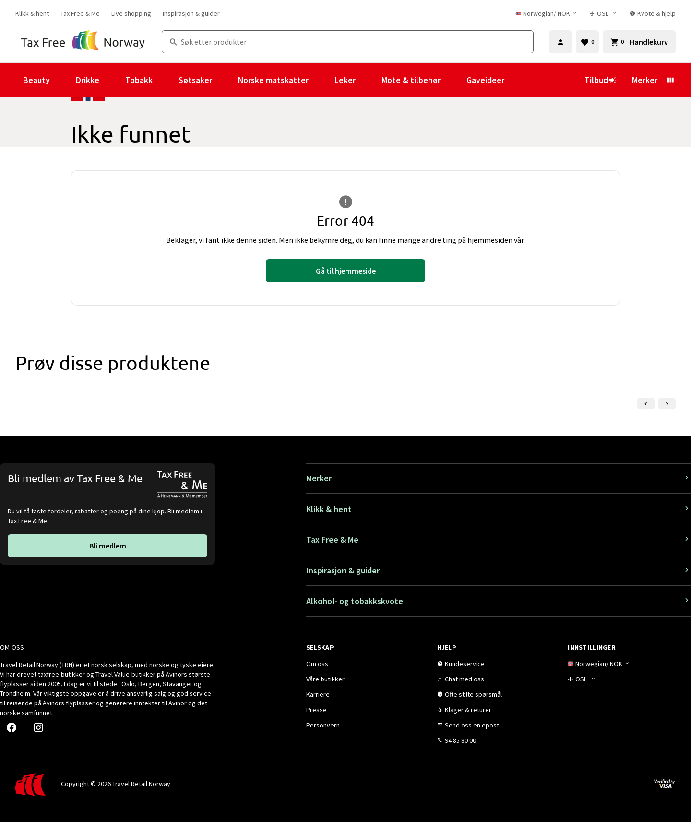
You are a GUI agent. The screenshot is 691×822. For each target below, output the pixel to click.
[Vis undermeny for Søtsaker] (225, 80)
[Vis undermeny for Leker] (368, 80)
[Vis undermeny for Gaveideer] (517, 80)
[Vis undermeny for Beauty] (63, 80)
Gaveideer (485, 79)
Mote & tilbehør (411, 79)
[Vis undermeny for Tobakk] (165, 80)
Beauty (36, 79)
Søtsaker (195, 79)
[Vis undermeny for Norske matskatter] (321, 80)
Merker (644, 79)
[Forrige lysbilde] (646, 403)
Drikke (87, 79)
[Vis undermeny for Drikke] (112, 80)
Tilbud (600, 79)
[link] (32, 13)
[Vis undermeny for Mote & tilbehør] (453, 80)
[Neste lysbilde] (667, 403)
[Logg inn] (560, 41)
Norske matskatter (273, 79)
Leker (345, 79)
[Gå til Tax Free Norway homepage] (82, 42)
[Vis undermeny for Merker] (670, 80)
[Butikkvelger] (604, 13)
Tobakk (139, 79)
